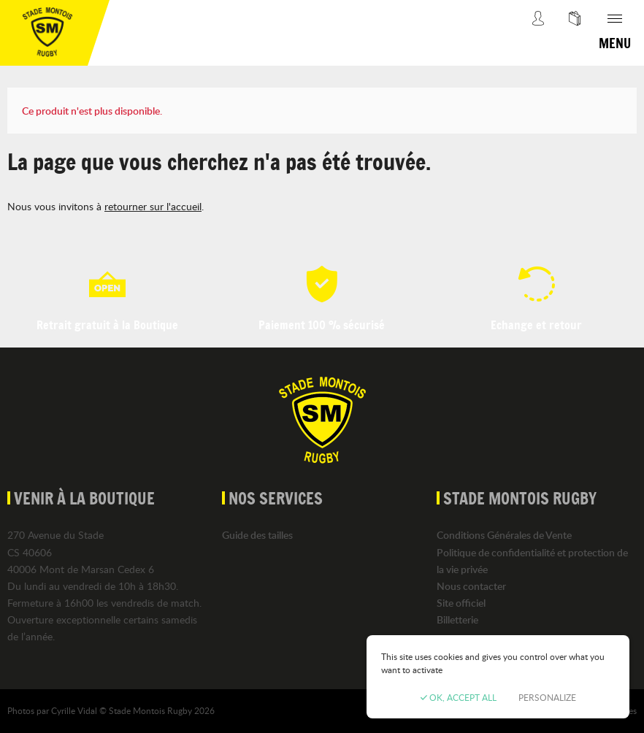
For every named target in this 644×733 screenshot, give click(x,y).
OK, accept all (459, 697)
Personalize (547, 697)
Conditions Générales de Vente (504, 535)
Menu (615, 43)
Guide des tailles (257, 535)
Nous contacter (471, 586)
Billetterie (457, 619)
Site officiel (461, 603)
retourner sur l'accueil (153, 206)
